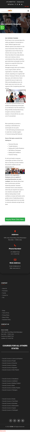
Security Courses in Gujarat (9, 408)
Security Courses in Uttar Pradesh (10, 370)
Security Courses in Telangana (9, 390)
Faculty (4, 293)
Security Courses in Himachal (9, 363)
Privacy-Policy (5, 315)
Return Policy (5, 317)
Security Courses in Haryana (9, 365)
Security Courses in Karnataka (9, 403)
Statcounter (3, 431)
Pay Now (11, 4)
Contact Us (5, 295)
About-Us (4, 288)
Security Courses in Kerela (8, 399)
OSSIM (11, 426)
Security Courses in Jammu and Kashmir (12, 358)
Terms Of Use (5, 312)
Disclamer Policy (6, 319)
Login (27, 6)
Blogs (3, 310)
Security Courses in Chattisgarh (10, 410)
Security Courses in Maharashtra (10, 405)
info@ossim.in (20, 1)
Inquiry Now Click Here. (15, 219)
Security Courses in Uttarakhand (10, 378)
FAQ (3, 297)
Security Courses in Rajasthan (9, 367)
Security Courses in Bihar (8, 385)
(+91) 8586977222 (10, 1)
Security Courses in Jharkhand (9, 381)
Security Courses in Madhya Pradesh (11, 383)
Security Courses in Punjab (9, 361)
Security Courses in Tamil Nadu (10, 401)
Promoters (5, 290)
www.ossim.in (16, 268)
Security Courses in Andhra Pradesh (11, 387)
